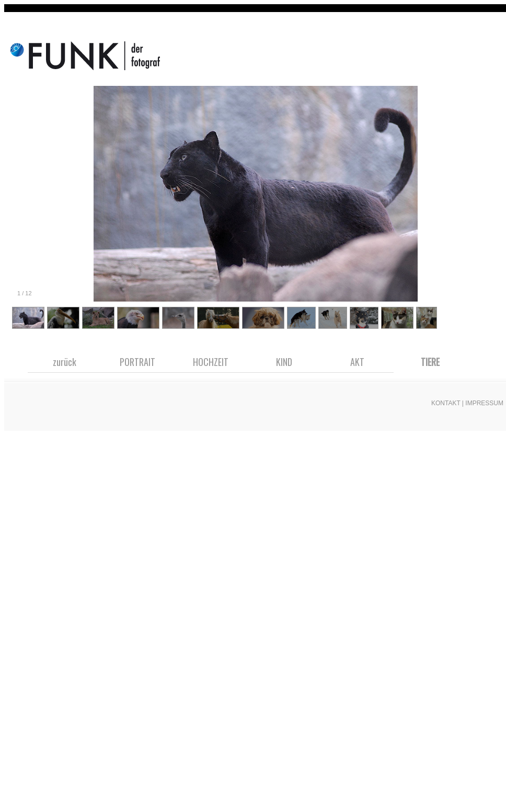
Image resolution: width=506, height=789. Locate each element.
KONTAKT (446, 403)
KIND (284, 362)
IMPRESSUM (484, 403)
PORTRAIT (137, 362)
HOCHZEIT (210, 362)
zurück (64, 362)
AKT (357, 362)
